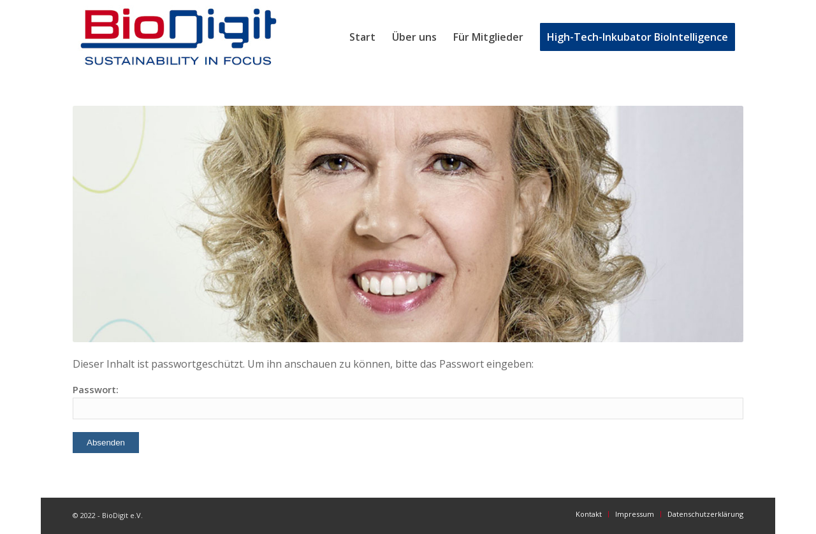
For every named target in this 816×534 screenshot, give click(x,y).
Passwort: (408, 401)
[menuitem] (362, 37)
